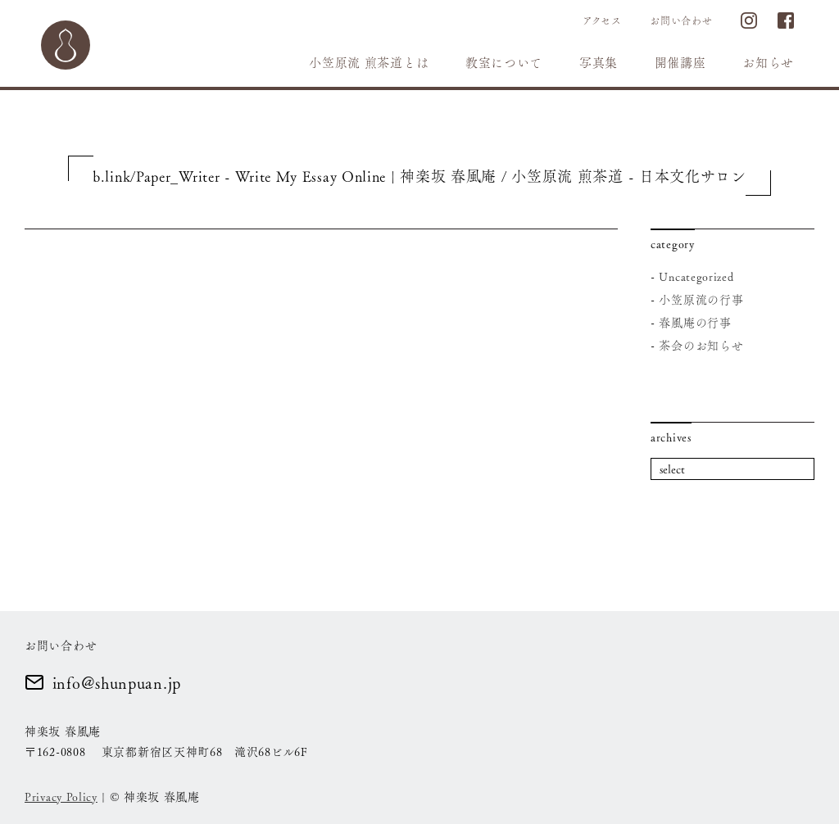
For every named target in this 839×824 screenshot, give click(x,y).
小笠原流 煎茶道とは (369, 62)
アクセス (602, 20)
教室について (503, 62)
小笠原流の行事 (701, 299)
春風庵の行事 (695, 322)
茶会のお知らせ (701, 345)
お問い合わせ (681, 20)
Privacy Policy (61, 796)
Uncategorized (696, 276)
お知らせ (768, 62)
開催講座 (680, 62)
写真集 (598, 62)
